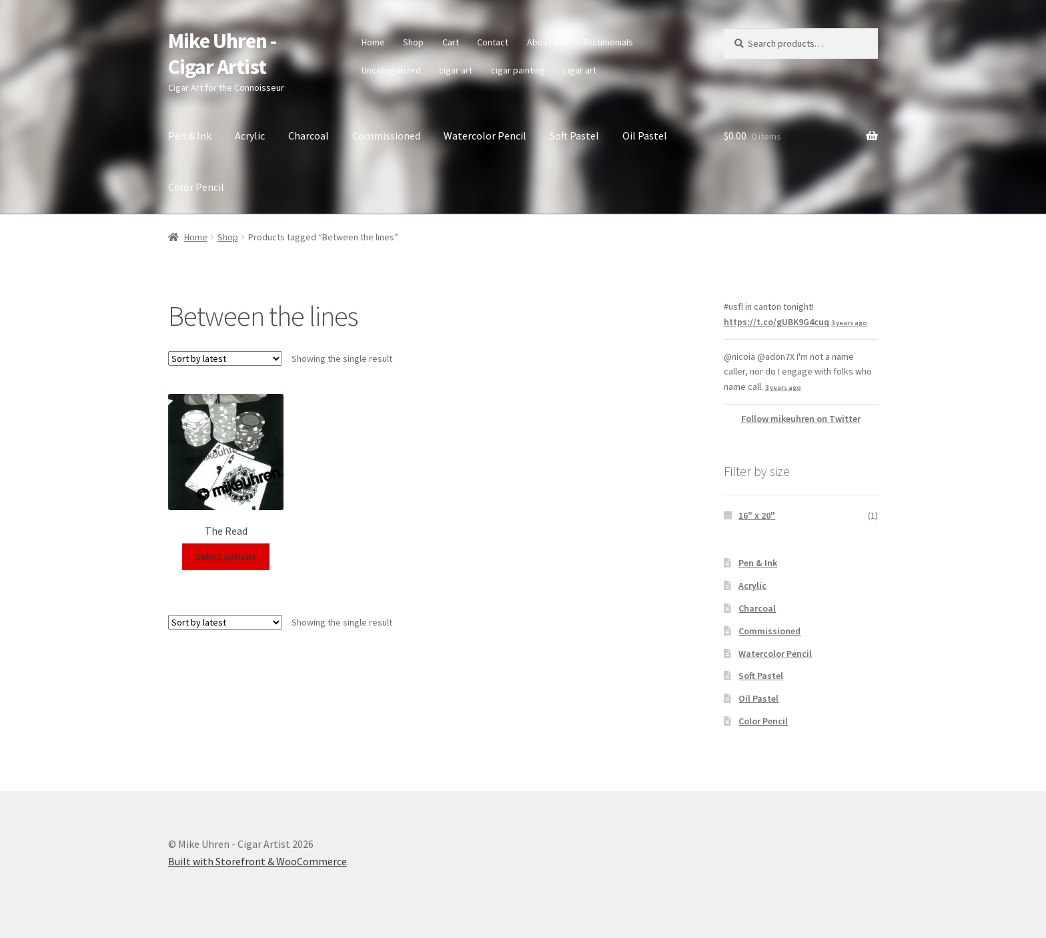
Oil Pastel (644, 135)
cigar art (455, 70)
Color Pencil (196, 187)
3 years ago (849, 322)
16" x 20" (756, 515)
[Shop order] (225, 358)
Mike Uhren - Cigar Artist (222, 53)
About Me (546, 42)
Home (373, 42)
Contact (492, 42)
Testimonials (608, 42)
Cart (450, 42)
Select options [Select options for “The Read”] (225, 557)
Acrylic (250, 135)
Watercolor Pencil (485, 135)
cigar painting (518, 70)
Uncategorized (391, 70)
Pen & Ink (189, 135)
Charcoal (308, 135)
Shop (413, 42)
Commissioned (386, 135)
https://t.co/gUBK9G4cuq (776, 322)
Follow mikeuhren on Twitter (801, 419)
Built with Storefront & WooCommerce (257, 861)
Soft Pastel (574, 135)
